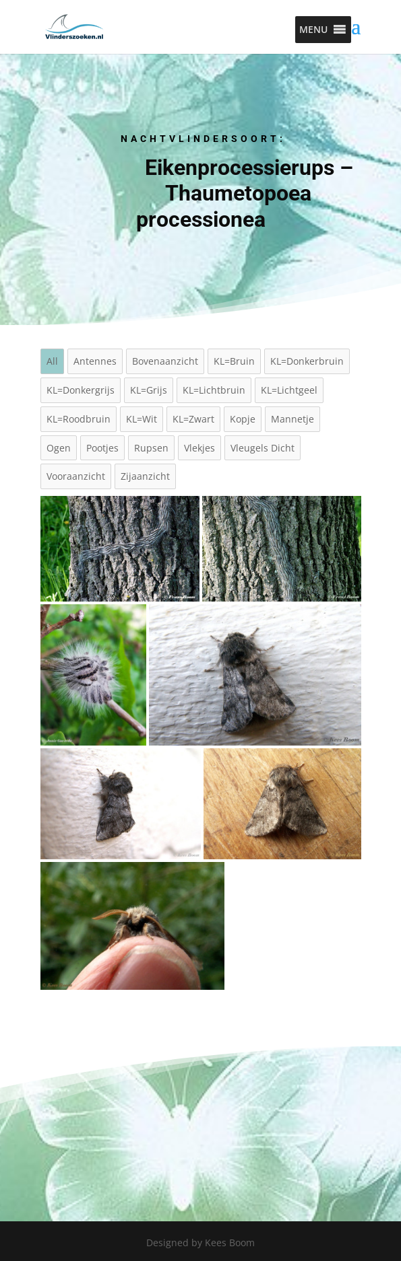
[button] (313, 29)
